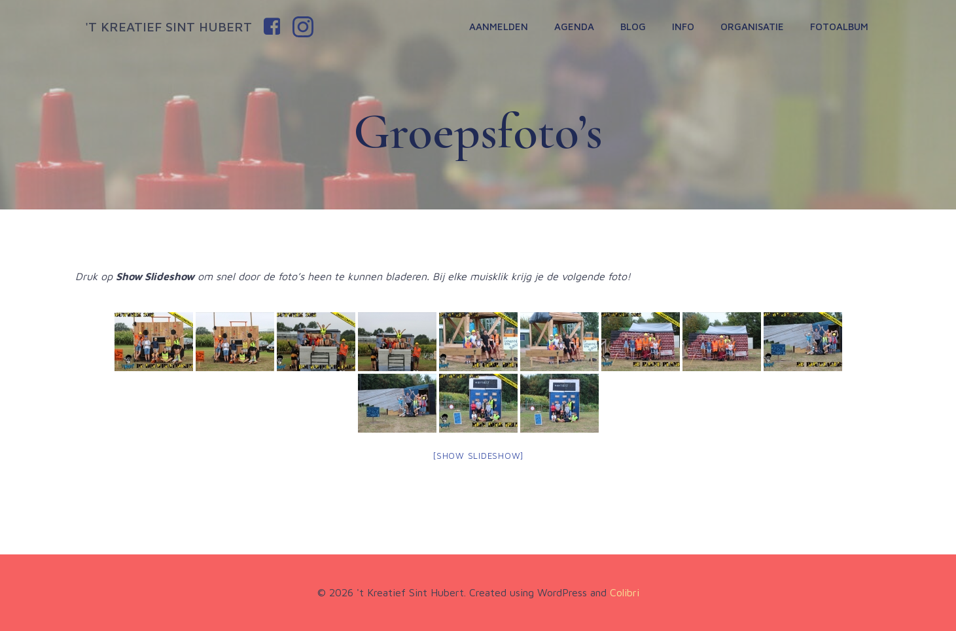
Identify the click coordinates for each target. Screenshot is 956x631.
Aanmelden (498, 26)
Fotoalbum (839, 26)
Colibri (624, 592)
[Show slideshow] (478, 455)
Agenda (574, 26)
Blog (633, 26)
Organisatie (752, 26)
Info (683, 26)
